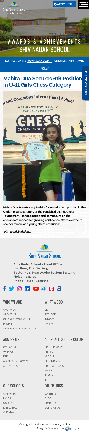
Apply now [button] (66, 4)
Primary (50, 351)
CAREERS (50, 393)
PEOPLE (8, 323)
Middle (49, 356)
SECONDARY (52, 361)
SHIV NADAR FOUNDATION (19, 328)
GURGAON (9, 403)
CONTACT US (52, 407)
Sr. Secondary (54, 365)
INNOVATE (51, 319)
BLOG (48, 398)
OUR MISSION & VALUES (17, 319)
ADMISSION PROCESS (16, 361)
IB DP (48, 380)
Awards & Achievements (39, 60)
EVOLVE (49, 323)
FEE (5, 356)
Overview (10, 393)
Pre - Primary (54, 347)
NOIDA (7, 398)
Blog (7, 60)
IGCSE (48, 370)
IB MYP (49, 375)
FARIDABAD (10, 407)
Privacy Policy (61, 424)
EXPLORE (50, 314)
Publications (60, 60)
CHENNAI (9, 412)
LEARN (49, 309)
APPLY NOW (10, 365)
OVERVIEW (10, 309)
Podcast (45, 68)
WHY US (8, 351)
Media (71, 60)
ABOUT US (9, 314)
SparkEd (80, 60)
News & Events (19, 60)
